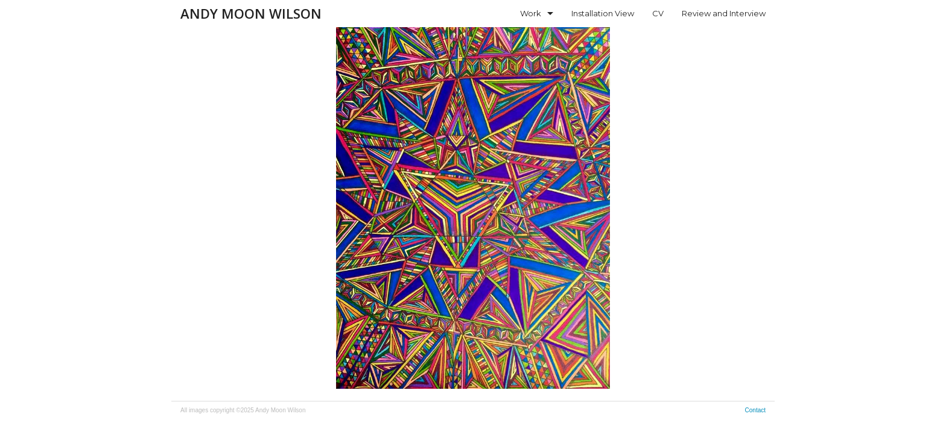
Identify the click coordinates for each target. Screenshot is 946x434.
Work (530, 13)
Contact (755, 410)
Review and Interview (724, 13)
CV (658, 13)
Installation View (602, 13)
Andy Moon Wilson (251, 13)
